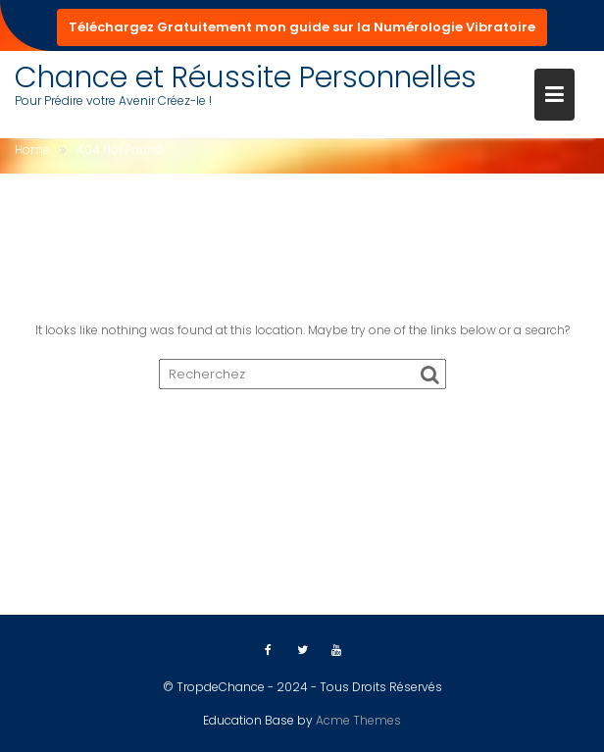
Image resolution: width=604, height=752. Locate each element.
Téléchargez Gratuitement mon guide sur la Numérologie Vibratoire (302, 27)
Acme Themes (358, 720)
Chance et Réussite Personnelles (246, 77)
